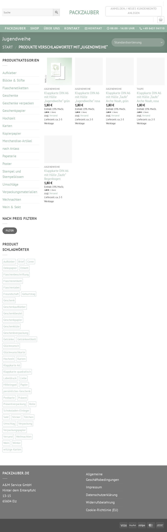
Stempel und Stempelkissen (13, 174)
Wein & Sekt (11, 207)
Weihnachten (11, 199)
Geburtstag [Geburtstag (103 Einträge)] (28, 294)
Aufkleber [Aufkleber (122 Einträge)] (9, 261)
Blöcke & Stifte (13, 80)
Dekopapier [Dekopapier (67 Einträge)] (10, 268)
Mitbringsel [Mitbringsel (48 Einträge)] (10, 384)
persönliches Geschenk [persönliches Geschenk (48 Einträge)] (16, 391)
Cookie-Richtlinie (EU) (102, 510)
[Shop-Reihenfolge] (138, 42)
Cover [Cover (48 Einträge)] (30, 261)
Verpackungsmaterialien (19, 192)
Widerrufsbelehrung (100, 502)
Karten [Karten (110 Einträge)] (21, 359)
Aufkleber (9, 73)
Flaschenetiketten (15, 88)
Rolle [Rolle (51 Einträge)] (32, 404)
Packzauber (15, 28)
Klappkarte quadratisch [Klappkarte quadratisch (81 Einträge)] (17, 371)
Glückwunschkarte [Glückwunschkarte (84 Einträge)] (14, 352)
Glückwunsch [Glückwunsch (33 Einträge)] (11, 346)
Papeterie (9, 156)
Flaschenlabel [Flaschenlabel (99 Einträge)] (11, 287)
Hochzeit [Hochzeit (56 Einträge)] (8, 359)
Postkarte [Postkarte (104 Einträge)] (9, 397)
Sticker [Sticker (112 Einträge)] (16, 417)
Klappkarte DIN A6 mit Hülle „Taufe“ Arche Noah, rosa (149, 97)
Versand (53, 115)
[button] (160, 19)
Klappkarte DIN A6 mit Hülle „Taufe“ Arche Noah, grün (118, 97)
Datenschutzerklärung (101, 495)
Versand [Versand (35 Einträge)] (8, 436)
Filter (10, 230)
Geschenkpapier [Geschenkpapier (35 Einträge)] (12, 320)
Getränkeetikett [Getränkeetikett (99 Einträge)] (26, 339)
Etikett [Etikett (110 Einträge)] (24, 268)
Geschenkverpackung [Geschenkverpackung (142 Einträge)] (15, 333)
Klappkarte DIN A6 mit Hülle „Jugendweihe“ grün (57, 97)
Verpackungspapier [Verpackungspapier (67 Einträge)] (14, 430)
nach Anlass (10, 148)
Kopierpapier (11, 133)
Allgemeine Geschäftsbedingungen (102, 477)
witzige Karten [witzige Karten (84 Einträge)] (12, 449)
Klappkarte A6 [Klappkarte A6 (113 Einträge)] (11, 365)
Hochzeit (8, 118)
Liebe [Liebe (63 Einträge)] (23, 378)
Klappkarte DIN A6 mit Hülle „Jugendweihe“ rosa (87, 97)
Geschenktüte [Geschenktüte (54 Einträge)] (11, 326)
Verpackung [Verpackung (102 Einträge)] (25, 423)
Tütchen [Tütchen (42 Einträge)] (28, 417)
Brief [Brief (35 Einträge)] (21, 261)
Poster (7, 163)
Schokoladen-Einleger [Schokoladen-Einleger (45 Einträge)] (16, 410)
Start (7, 47)
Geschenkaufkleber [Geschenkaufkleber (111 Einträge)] (14, 307)
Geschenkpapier (13, 110)
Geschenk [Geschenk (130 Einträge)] (9, 300)
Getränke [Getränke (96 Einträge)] (8, 339)
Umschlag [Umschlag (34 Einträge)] (9, 423)
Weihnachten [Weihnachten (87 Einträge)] (23, 436)
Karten (7, 126)
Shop (34, 28)
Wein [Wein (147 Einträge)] (6, 443)
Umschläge (10, 184)
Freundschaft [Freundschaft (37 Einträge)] (11, 294)
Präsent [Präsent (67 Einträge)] (22, 397)
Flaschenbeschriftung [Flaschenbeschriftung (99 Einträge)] (16, 274)
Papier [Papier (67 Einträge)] (24, 384)
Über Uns (52, 28)
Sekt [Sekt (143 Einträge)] (6, 417)
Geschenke (10, 95)
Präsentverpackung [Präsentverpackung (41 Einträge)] (14, 404)
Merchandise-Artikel (17, 141)
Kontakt (72, 28)
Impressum (94, 487)
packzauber (83, 12)
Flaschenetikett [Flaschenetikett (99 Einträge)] (12, 281)
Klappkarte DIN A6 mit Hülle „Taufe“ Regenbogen (56, 175)
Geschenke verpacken (18, 103)
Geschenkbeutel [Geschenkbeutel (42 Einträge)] (12, 313)
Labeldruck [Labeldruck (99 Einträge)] (9, 378)
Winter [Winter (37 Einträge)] (17, 443)
